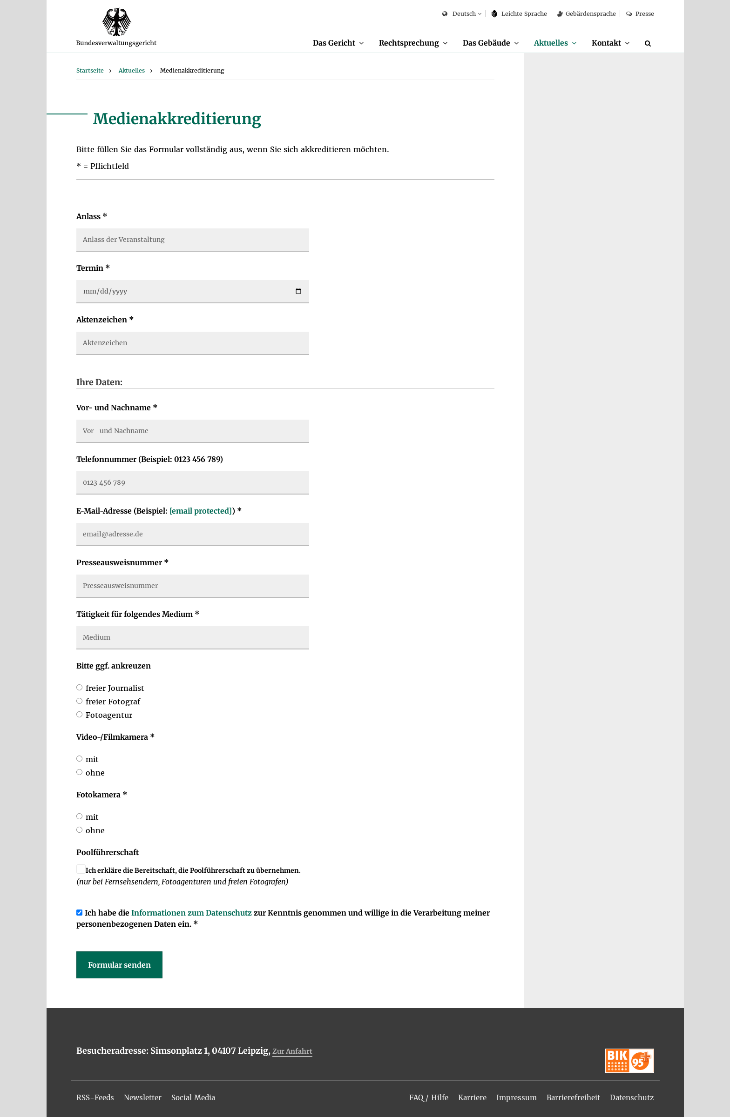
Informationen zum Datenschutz (191, 913)
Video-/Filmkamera (115, 737)
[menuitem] (328, 43)
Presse (640, 13)
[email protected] (200, 511)
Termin (93, 268)
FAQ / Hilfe (417, 1094)
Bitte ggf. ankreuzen (113, 666)
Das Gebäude (480, 42)
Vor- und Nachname (117, 408)
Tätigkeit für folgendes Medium (138, 614)
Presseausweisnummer (122, 563)
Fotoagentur (109, 715)
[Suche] (649, 43)
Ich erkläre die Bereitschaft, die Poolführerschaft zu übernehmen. (193, 871)
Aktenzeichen (105, 320)
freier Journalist (115, 688)
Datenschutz (630, 1094)
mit (92, 759)
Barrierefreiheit (568, 1094)
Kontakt (604, 42)
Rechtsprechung (401, 42)
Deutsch (458, 14)
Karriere (463, 1094)
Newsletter (147, 1094)
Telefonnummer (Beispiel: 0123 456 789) (149, 459)
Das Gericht (324, 42)
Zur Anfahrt (293, 1051)
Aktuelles (547, 42)
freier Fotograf (113, 702)
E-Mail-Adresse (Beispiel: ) (159, 511)
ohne (95, 773)
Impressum (509, 1094)
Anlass (92, 216)
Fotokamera (102, 795)
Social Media (200, 1094)
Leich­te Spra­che (519, 13)
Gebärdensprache (586, 13)
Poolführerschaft (107, 852)
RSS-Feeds (96, 1094)
